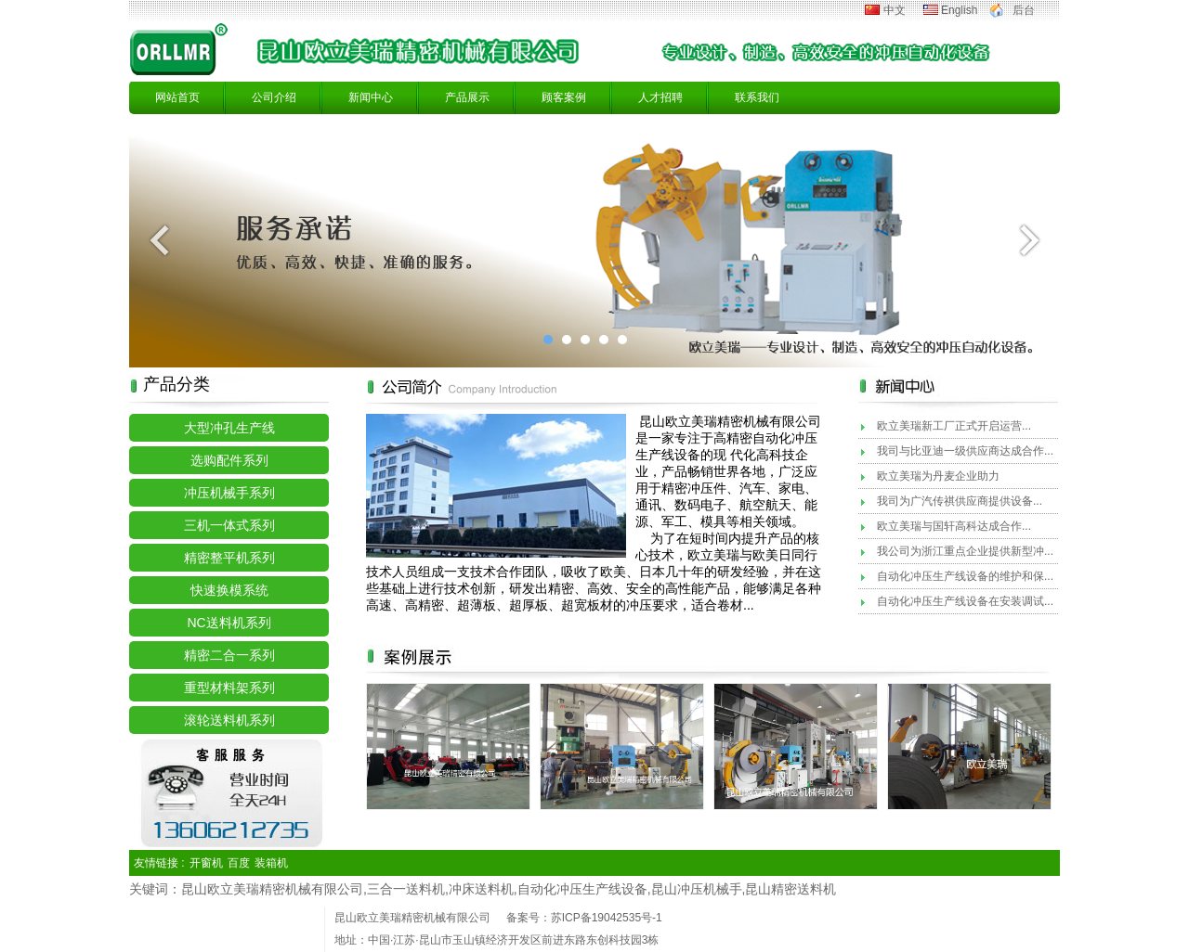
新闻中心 (370, 97)
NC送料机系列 (228, 622)
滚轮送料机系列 (229, 720)
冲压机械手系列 (229, 492)
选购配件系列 (229, 460)
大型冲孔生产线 (229, 427)
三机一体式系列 (229, 525)
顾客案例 (564, 97)
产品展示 (467, 97)
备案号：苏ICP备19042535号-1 (584, 917)
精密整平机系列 (229, 557)
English (959, 10)
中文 (894, 10)
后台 (1024, 10)
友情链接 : (159, 862)
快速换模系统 (229, 590)
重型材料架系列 (229, 687)
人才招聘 (660, 97)
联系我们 (757, 97)
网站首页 (177, 97)
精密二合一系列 (229, 655)
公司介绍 (274, 97)
